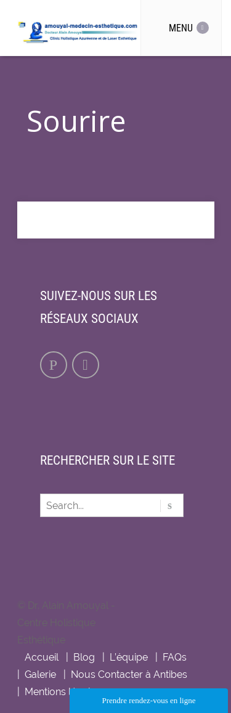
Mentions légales (63, 692)
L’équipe (129, 657)
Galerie (40, 674)
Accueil (42, 657)
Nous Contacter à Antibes (129, 674)
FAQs (175, 657)
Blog (84, 657)
